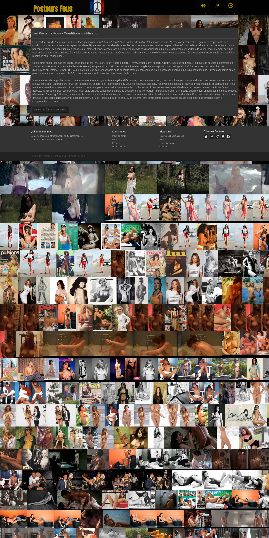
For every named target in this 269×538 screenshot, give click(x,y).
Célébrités (164, 146)
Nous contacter (119, 146)
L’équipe (116, 143)
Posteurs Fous (52, 9)
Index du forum (119, 136)
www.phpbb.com (161, 66)
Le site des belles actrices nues (171, 138)
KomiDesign (78, 155)
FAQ (114, 139)
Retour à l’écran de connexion (50, 109)
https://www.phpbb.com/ (123, 73)
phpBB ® (48, 155)
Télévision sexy (166, 143)
